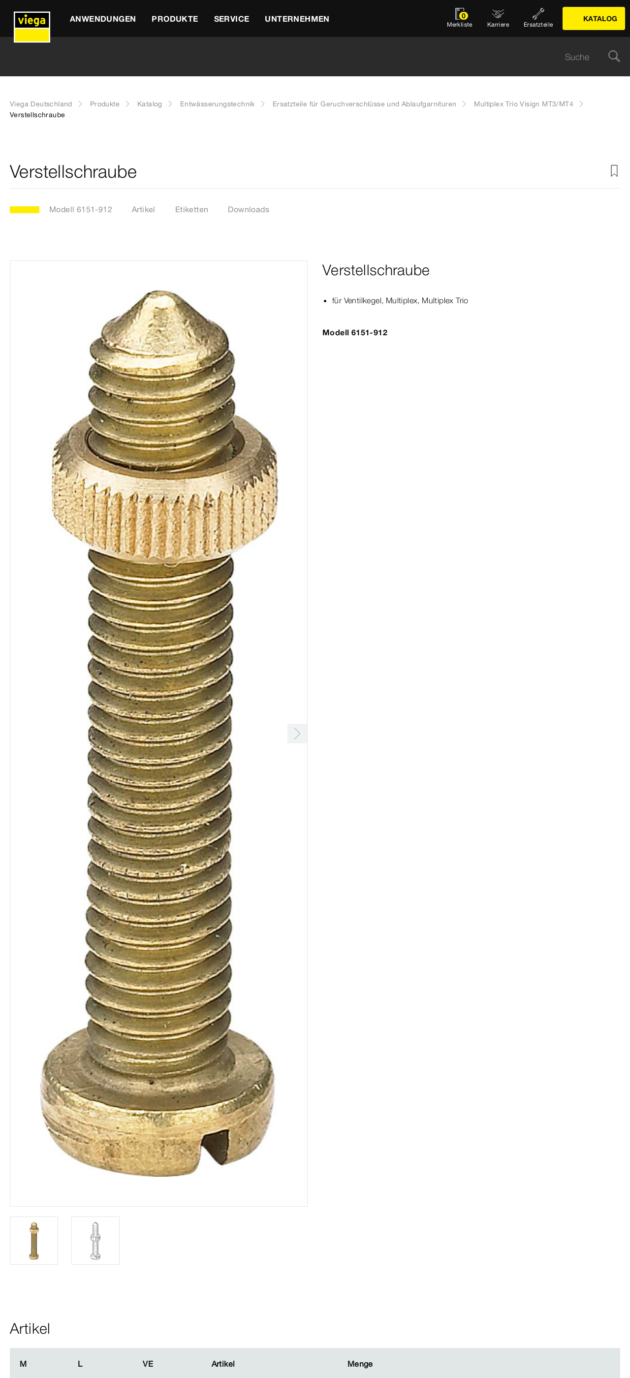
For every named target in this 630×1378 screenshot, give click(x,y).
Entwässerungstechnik (217, 103)
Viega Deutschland (41, 103)
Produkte (105, 103)
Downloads (248, 209)
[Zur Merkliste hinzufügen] (614, 171)
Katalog (149, 103)
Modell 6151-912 (80, 209)
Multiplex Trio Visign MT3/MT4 (523, 103)
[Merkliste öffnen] (459, 18)
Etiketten (192, 209)
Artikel (144, 209)
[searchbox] (306, 56)
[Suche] (614, 56)
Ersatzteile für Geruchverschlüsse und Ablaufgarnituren (365, 103)
